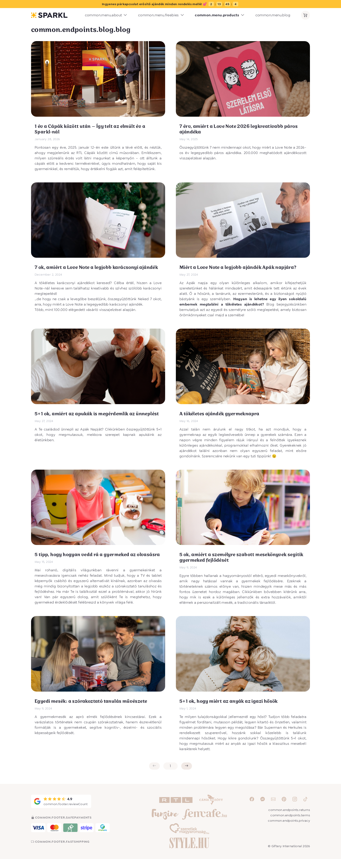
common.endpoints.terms (290, 815)
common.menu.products (219, 15)
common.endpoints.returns (289, 810)
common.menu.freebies (161, 15)
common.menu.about (106, 15)
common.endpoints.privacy (289, 821)
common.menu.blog (272, 15)
